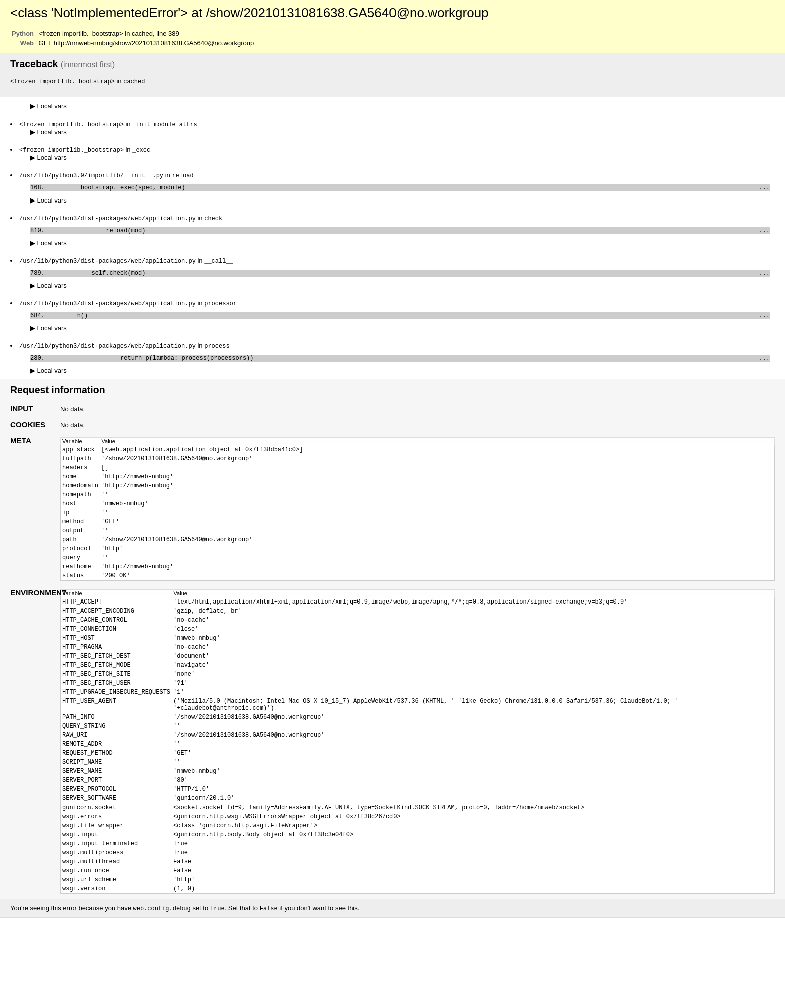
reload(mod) (409, 235)
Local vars (48, 106)
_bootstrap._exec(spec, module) (409, 190)
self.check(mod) (409, 280)
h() (409, 324)
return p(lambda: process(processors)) (409, 369)
